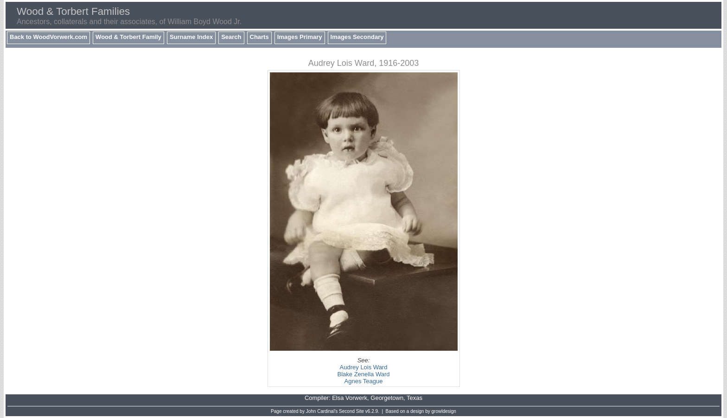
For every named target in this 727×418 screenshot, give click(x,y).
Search (231, 36)
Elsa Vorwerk (349, 397)
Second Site (351, 411)
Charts (259, 36)
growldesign (444, 411)
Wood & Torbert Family (128, 36)
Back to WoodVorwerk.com (48, 36)
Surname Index (191, 36)
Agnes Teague (363, 381)
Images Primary (299, 36)
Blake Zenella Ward (364, 374)
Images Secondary (357, 36)
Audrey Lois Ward (364, 367)
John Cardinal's (322, 411)
